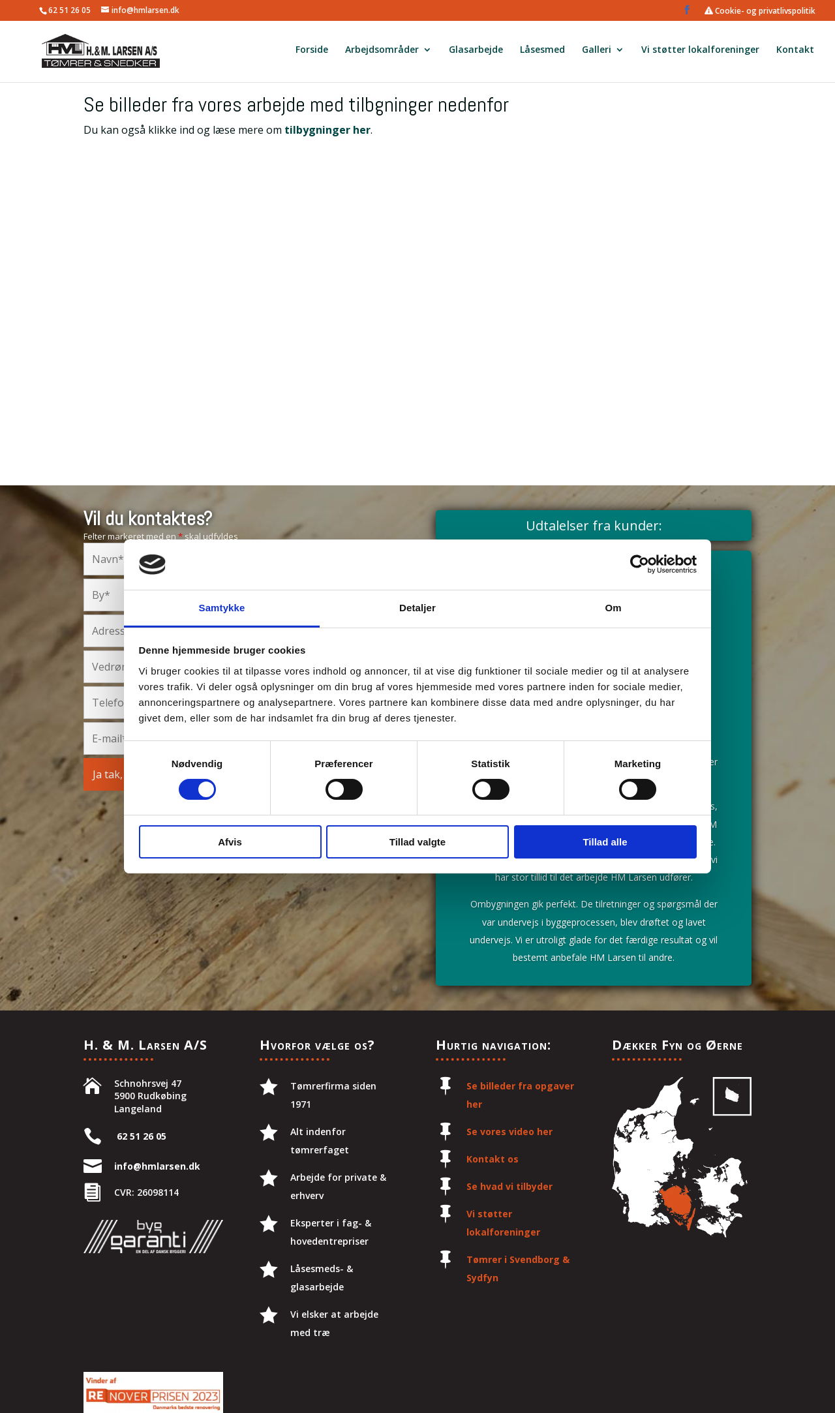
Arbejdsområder (382, 53)
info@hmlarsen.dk (157, 1166)
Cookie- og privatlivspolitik (760, 11)
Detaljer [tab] (417, 607)
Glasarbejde (476, 53)
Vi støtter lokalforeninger (700, 53)
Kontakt (795, 53)
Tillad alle (605, 841)
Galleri (596, 53)
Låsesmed (542, 53)
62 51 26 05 (69, 10)
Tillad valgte (417, 841)
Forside (312, 53)
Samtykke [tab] (222, 607)
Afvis (230, 841)
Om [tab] (613, 607)
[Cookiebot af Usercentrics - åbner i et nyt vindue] (640, 564)
